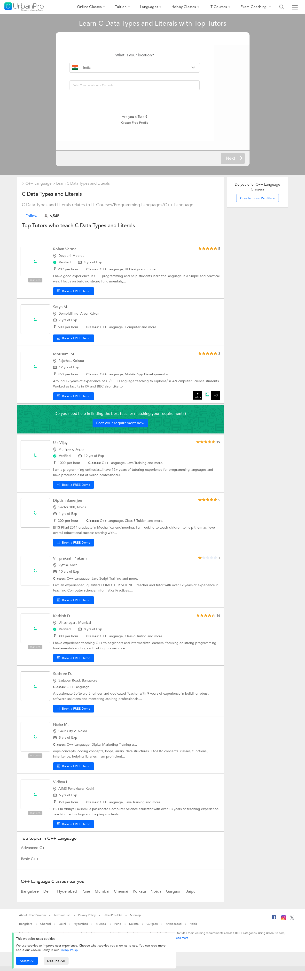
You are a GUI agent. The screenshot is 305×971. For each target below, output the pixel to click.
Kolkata (140, 896)
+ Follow (29, 220)
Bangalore (30, 896)
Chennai (121, 896)
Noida (156, 896)
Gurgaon (174, 896)
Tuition (120, 6)
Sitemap (135, 920)
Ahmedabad (173, 928)
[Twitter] (292, 923)
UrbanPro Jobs (113, 920)
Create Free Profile (152, 121)
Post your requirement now (120, 427)
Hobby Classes (184, 6)
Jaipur (191, 896)
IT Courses (218, 6)
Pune (86, 896)
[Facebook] (274, 923)
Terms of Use (62, 920)
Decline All (56, 961)
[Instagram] (283, 924)
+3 (216, 400)
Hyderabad (67, 896)
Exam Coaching (254, 6)
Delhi (48, 896)
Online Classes (89, 6)
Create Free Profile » (257, 202)
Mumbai (102, 896)
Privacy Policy (69, 950)
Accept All (27, 961)
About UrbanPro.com (32, 920)
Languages (149, 6)
